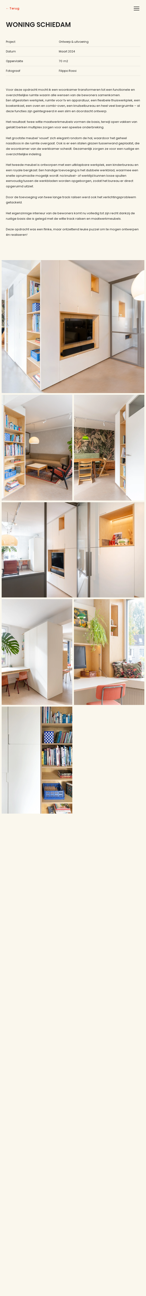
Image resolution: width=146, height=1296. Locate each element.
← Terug (13, 8)
